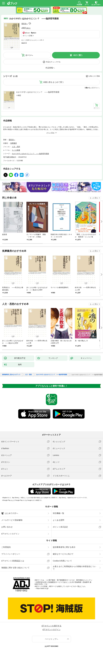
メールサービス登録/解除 (12, 520)
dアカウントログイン (10, 534)
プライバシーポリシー (10, 554)
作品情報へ (50, 68)
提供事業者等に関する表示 (64, 547)
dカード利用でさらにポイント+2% (31, 40)
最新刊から (96, 88)
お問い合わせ (7, 527)
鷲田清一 (24, 24)
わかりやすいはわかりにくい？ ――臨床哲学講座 (37, 92)
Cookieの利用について (62, 561)
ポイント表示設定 (60, 527)
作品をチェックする (53, 62)
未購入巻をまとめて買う (53, 82)
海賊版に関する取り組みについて (15, 568)
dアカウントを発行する (51, 626)
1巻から (88, 88)
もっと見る (94, 198)
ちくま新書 (16, 150)
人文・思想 (16, 147)
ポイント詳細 (27, 36)
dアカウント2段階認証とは (12, 561)
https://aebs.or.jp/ (42, 588)
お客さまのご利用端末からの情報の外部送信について (74, 567)
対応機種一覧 (58, 513)
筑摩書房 (13, 143)
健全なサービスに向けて (63, 554)
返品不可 (24, 43)
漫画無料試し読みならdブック (11, 374)
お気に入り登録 (94, 76)
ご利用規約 (6, 547)
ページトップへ (51, 639)
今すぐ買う (78, 55)
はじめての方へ (9, 513)
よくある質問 (58, 520)
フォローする (29, 23)
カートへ (29, 55)
